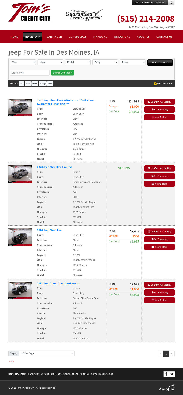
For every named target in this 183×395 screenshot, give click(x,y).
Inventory (21, 373)
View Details (159, 117)
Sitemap (108, 373)
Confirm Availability (159, 101)
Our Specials (47, 373)
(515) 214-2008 (146, 18)
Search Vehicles (160, 62)
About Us (85, 373)
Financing (61, 373)
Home (11, 373)
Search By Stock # (62, 72)
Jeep (11, 361)
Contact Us (97, 373)
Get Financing (159, 109)
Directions (72, 373)
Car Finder (33, 373)
